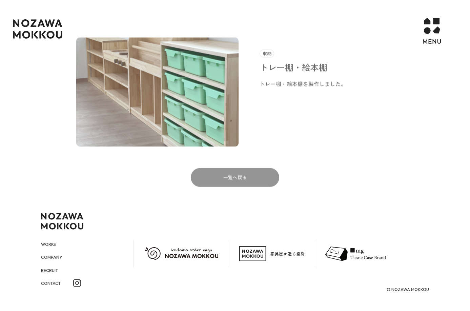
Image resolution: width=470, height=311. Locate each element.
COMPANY (53, 257)
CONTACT (52, 283)
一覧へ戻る (235, 189)
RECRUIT (51, 270)
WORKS (50, 244)
